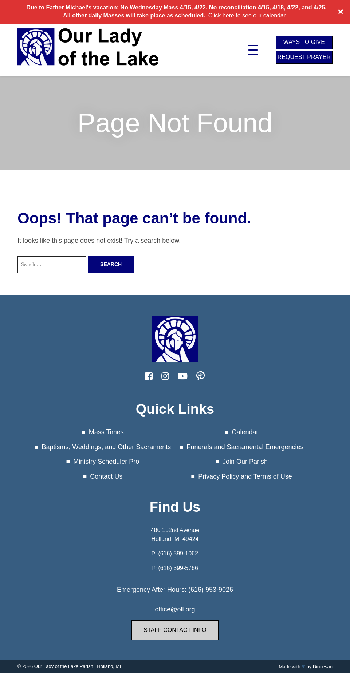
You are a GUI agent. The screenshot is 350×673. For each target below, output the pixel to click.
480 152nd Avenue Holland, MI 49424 (175, 534)
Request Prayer (304, 57)
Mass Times (106, 432)
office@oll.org (175, 609)
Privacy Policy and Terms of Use (245, 476)
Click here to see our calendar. (247, 15)
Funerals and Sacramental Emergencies (244, 447)
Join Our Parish (245, 461)
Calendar (245, 432)
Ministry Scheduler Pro (106, 461)
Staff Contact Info (174, 630)
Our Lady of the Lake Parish (63, 666)
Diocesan (323, 666)
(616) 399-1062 (178, 553)
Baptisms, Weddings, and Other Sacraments (106, 447)
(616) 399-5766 (178, 568)
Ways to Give (304, 42)
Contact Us (106, 476)
